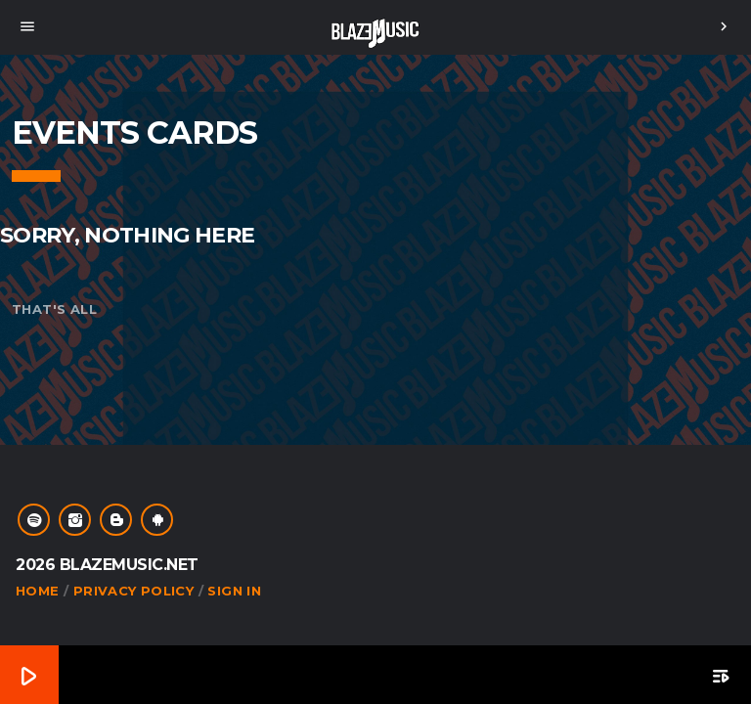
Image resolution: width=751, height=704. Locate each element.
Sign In (234, 590)
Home (38, 590)
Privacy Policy (133, 590)
